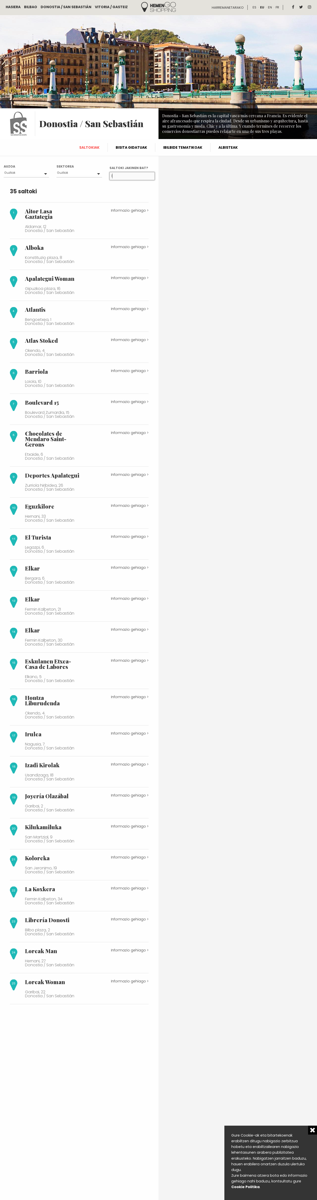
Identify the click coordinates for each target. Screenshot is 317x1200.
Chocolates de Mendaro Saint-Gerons (45, 439)
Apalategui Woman (49, 278)
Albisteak (228, 147)
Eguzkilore (39, 506)
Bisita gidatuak (131, 147)
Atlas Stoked (41, 340)
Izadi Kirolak (42, 765)
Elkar (32, 568)
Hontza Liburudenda (42, 700)
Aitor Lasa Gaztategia (39, 213)
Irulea (33, 734)
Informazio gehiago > (130, 210)
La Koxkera (40, 889)
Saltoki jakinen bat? (128, 168)
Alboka (34, 247)
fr (277, 7)
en (270, 7)
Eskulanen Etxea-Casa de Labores (48, 663)
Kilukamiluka (43, 827)
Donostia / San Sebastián (66, 6)
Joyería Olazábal (47, 796)
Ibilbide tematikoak (182, 147)
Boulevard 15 (42, 402)
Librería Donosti (47, 920)
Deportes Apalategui (52, 475)
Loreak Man (41, 951)
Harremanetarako (228, 7)
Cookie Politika (245, 1186)
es (254, 7)
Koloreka (37, 858)
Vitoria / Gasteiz (111, 6)
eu (262, 7)
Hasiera (13, 6)
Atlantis (35, 309)
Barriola (36, 371)
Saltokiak (89, 147)
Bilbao (30, 6)
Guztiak (9, 173)
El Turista (38, 537)
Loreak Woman (45, 982)
